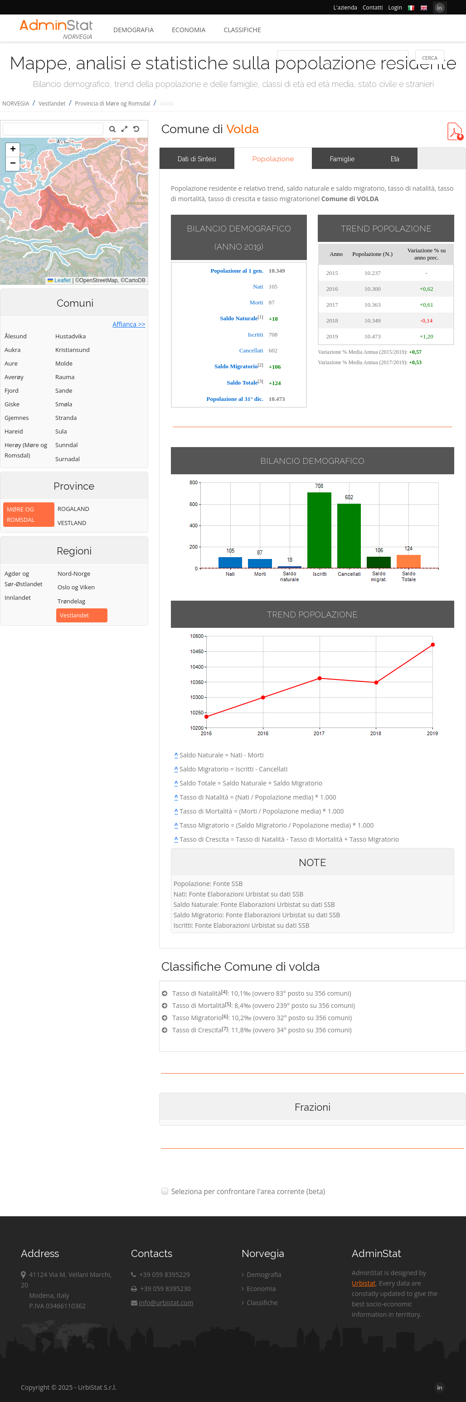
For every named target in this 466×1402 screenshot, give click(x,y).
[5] (228, 1004)
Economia (188, 29)
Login (395, 7)
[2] (260, 364)
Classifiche (242, 29)
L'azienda (345, 7)
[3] (260, 381)
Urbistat (363, 1283)
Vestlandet (52, 103)
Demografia (133, 29)
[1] (260, 316)
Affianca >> (128, 324)
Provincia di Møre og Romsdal (112, 103)
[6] (225, 1016)
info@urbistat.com (162, 1302)
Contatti (373, 7)
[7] (225, 1028)
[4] (224, 991)
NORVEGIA (15, 103)
